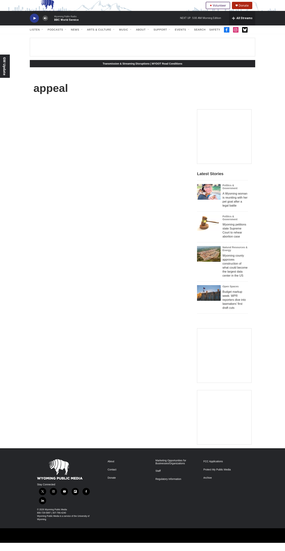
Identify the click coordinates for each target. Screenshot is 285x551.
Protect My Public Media (217, 477)
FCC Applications (213, 469)
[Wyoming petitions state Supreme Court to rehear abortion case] (209, 231)
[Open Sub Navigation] (42, 37)
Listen (35, 37)
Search (200, 37)
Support (160, 37)
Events (180, 37)
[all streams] (242, 26)
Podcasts (55, 37)
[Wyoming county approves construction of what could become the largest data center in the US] (209, 262)
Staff (158, 479)
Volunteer (219, 9)
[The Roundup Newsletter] (224, 364)
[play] (34, 26)
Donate (246, 9)
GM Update (4, 66)
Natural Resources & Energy (235, 257)
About (141, 37)
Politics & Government (229, 195)
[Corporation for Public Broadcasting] (35, 543)
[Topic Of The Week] (224, 425)
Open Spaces (230, 294)
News (75, 37)
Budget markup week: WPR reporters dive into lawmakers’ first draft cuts (234, 308)
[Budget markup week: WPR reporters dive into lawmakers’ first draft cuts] (209, 301)
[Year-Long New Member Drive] (224, 145)
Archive (207, 486)
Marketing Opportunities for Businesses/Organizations (170, 470)
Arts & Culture (99, 37)
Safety (214, 37)
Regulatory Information (168, 487)
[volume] (45, 26)
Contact (112, 477)
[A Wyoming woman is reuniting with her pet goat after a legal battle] (209, 200)
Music (123, 37)
